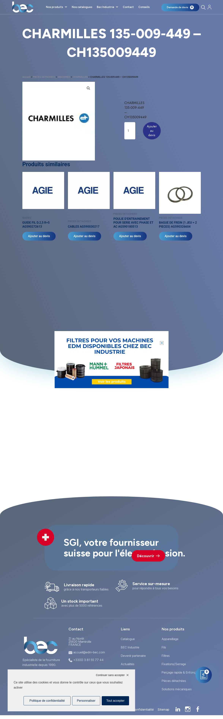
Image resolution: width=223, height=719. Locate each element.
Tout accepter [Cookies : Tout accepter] (115, 700)
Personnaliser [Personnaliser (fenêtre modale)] (86, 700)
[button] (161, 343)
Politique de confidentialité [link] (47, 700)
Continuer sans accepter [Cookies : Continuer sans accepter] (110, 675)
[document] (111, 359)
